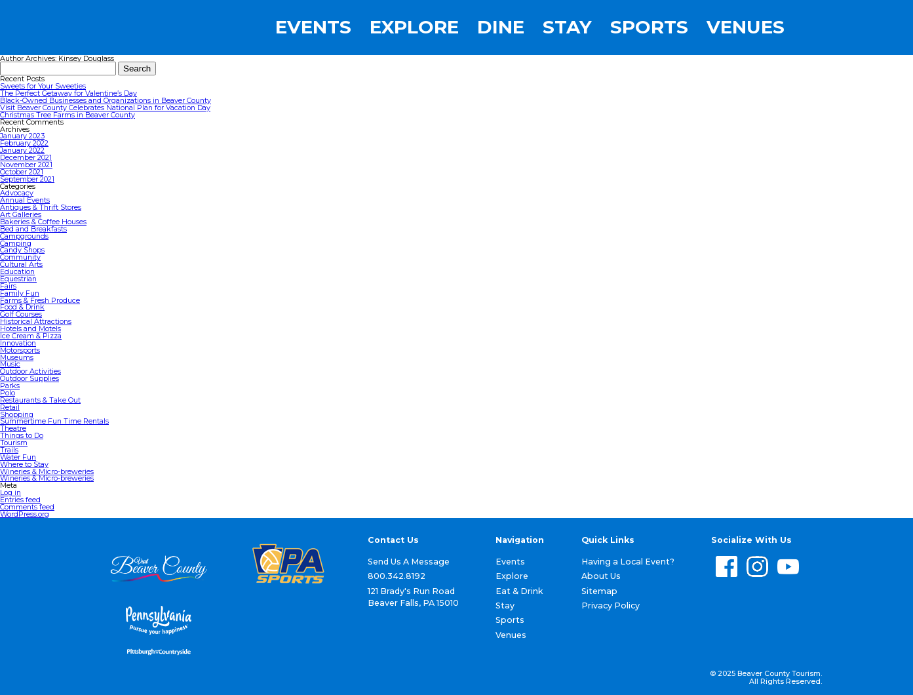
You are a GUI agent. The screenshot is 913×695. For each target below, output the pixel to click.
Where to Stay (24, 464)
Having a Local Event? (627, 561)
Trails (9, 449)
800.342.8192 (396, 576)
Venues (746, 27)
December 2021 (26, 157)
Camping (15, 243)
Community (20, 257)
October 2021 (21, 171)
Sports (649, 27)
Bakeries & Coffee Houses (43, 221)
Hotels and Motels (30, 328)
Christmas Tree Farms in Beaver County (67, 114)
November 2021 (26, 164)
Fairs (8, 285)
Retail (10, 407)
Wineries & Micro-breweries (47, 471)
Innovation (18, 343)
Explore (414, 27)
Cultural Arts (21, 264)
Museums (16, 357)
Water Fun (18, 457)
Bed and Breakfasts (33, 228)
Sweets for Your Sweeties (43, 85)
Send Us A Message (409, 561)
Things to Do (21, 435)
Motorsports (20, 350)
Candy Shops (22, 249)
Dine (500, 27)
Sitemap (599, 591)
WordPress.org (24, 514)
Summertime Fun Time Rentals (54, 421)
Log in (10, 492)
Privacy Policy (610, 605)
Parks (10, 385)
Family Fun (19, 293)
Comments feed (27, 506)
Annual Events (25, 200)
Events (313, 27)
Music (10, 363)
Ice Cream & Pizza (31, 335)
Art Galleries (20, 214)
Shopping (16, 414)
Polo (7, 392)
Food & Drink (22, 306)
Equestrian (18, 278)
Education (17, 271)
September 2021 (27, 179)
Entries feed (20, 499)
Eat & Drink (519, 591)
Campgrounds (24, 236)
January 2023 (22, 135)
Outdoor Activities (30, 371)
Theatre (13, 428)
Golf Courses (21, 314)
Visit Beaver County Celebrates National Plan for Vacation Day (105, 107)
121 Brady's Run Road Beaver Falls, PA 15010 (413, 597)
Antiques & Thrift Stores (40, 207)
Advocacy (16, 192)
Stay (567, 27)
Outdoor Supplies (29, 378)
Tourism (14, 442)
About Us (601, 576)
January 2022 (22, 150)
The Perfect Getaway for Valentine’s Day (68, 93)
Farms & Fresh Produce (40, 300)
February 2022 (24, 143)
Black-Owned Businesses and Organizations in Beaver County (105, 100)
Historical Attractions (35, 321)
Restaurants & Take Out (40, 400)
